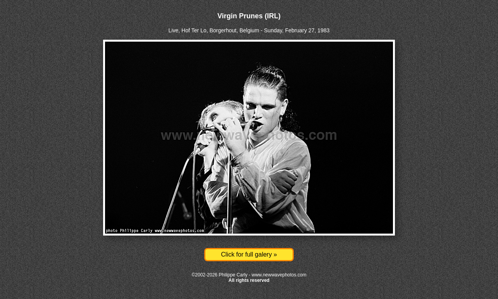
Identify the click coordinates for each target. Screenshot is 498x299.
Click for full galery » (249, 254)
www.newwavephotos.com (279, 275)
